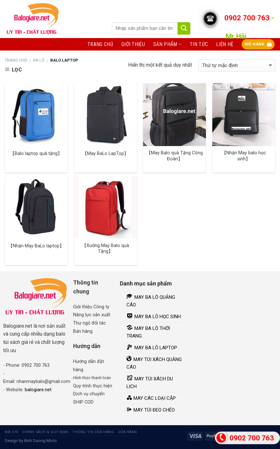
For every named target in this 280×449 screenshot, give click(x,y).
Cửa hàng (127, 432)
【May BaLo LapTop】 (105, 153)
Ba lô (38, 60)
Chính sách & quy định (45, 432)
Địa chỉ (11, 432)
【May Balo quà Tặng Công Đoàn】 (175, 156)
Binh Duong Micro (40, 440)
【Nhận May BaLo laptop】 (36, 246)
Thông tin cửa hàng (93, 432)
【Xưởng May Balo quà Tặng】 (105, 248)
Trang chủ (100, 44)
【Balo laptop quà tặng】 (36, 153)
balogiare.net (38, 389)
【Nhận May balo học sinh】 (244, 156)
